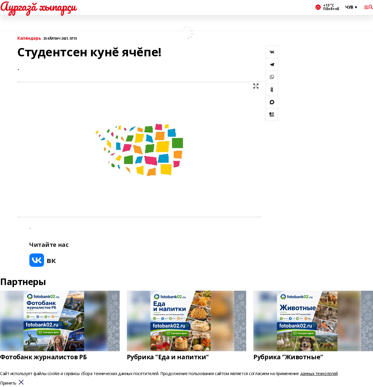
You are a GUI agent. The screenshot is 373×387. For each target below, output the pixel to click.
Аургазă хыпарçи (38, 6)
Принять (8, 383)
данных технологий (319, 373)
